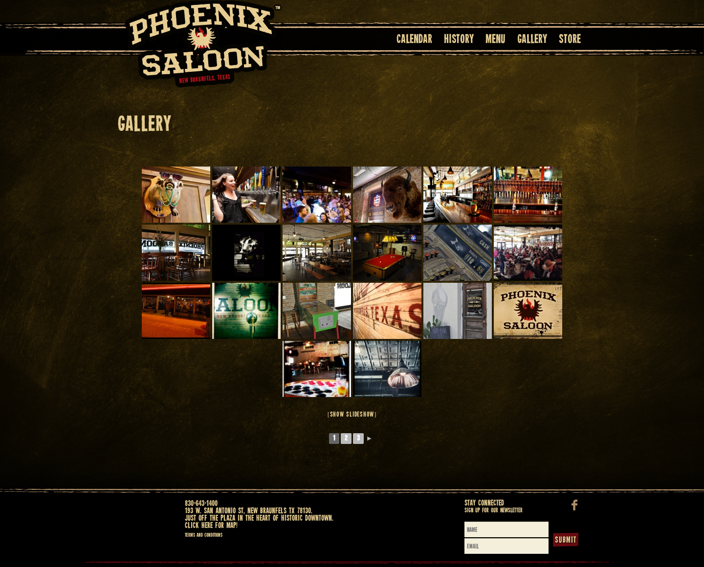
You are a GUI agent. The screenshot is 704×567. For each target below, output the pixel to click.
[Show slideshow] (352, 415)
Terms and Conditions (203, 535)
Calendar (414, 39)
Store (570, 39)
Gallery (532, 39)
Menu (495, 39)
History (459, 39)
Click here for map (210, 525)
